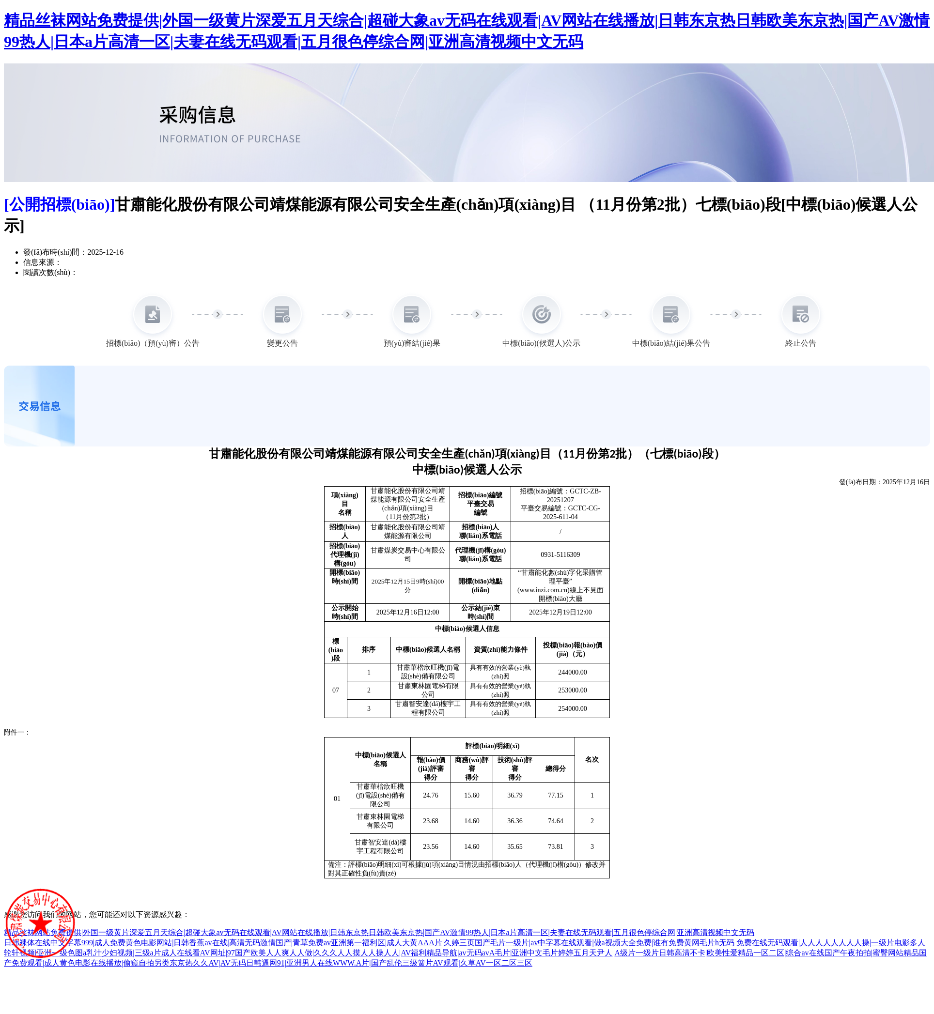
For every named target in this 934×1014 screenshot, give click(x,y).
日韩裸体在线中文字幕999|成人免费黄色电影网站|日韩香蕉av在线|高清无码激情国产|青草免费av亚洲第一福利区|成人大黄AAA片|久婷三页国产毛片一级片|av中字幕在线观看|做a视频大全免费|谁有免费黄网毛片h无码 (369, 942)
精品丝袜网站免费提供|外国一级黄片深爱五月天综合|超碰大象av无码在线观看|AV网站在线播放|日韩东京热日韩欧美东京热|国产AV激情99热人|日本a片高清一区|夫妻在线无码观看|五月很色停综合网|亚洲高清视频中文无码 (379, 932)
